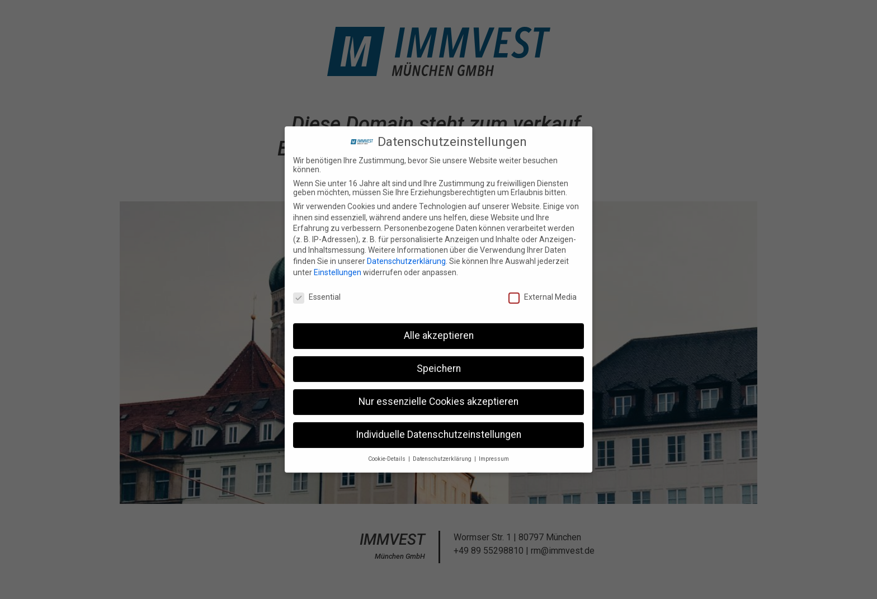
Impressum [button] (494, 454)
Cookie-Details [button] (387, 454)
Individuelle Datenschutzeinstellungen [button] (438, 430)
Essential (317, 292)
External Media (542, 292)
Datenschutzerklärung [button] (443, 454)
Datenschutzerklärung (406, 256)
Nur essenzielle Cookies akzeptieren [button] (438, 397)
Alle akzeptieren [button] (439, 331)
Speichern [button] (439, 364)
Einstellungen (337, 267)
